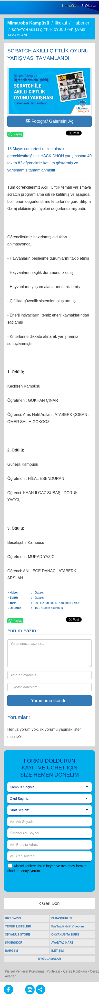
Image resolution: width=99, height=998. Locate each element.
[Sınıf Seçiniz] (49, 810)
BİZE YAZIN (13, 918)
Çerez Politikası (75, 971)
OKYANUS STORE (17, 934)
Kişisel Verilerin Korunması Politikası (32, 971)
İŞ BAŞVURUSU (62, 918)
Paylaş (15, 134)
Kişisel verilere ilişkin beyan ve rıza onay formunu (51, 866)
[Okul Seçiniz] (49, 799)
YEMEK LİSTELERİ (18, 926)
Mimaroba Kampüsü (28, 23)
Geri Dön (49, 903)
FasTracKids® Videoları (67, 926)
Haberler (80, 23)
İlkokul (61, 23)
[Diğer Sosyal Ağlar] (40, 989)
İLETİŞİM (57, 950)
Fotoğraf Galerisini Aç (49, 121)
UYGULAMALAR (49, 959)
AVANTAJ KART (62, 942)
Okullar (91, 5)
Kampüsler (71, 5)
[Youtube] (19, 989)
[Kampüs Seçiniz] (49, 787)
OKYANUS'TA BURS (65, 934)
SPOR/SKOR (13, 942)
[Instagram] (30, 989)
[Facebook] (8, 989)
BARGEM (11, 950)
